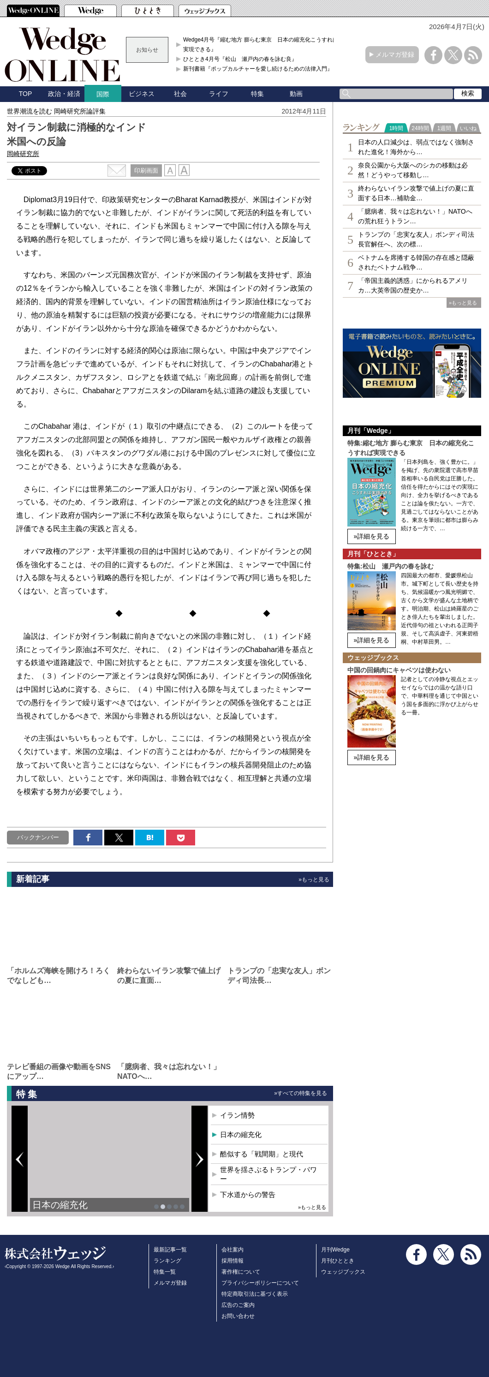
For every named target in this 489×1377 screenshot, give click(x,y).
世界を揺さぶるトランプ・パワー (268, 1174)
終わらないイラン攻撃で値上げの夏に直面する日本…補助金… (416, 193)
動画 (296, 93)
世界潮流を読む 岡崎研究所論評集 (56, 111)
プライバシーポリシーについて (260, 1283)
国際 (102, 94)
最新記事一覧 (170, 1249)
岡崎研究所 (23, 153)
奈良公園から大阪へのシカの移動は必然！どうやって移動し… (413, 170)
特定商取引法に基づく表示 (254, 1294)
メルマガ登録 (395, 54)
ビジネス (142, 93)
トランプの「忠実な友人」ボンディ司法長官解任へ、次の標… (416, 239)
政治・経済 (64, 93)
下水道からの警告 (247, 1194)
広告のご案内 (238, 1305)
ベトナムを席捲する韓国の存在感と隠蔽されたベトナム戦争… (416, 262)
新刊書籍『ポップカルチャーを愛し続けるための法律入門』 (258, 69)
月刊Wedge (335, 1249)
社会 (180, 93)
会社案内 (232, 1249)
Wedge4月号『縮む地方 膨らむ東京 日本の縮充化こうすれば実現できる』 (260, 44)
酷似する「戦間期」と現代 (261, 1154)
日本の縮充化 (60, 1205)
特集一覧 (165, 1272)
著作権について (240, 1272)
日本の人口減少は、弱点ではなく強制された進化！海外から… (416, 147)
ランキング (167, 1260)
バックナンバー (38, 837)
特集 (257, 93)
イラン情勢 (237, 1115)
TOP (25, 93)
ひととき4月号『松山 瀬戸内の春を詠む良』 (240, 59)
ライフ (218, 93)
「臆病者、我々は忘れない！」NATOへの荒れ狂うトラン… (415, 216)
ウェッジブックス (343, 1272)
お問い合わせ (238, 1316)
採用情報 (232, 1260)
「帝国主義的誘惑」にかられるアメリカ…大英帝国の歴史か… (413, 285)
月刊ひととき (337, 1260)
